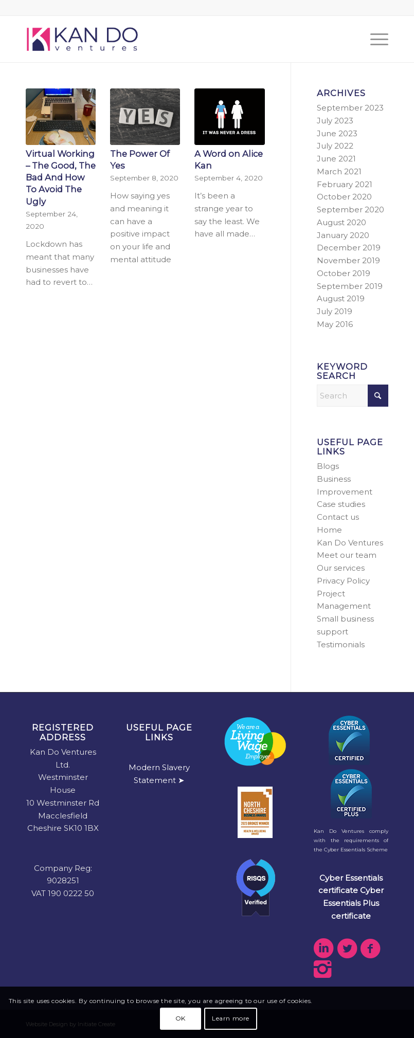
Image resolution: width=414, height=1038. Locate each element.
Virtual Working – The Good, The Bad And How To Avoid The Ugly (61, 177)
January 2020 (343, 235)
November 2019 (348, 260)
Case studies (341, 504)
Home (329, 530)
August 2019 (341, 298)
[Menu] (374, 39)
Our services (341, 568)
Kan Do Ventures (350, 543)
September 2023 (350, 108)
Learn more (230, 1018)
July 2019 (334, 311)
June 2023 (337, 133)
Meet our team (346, 555)
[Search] (352, 396)
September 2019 (350, 286)
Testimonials (341, 644)
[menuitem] (374, 39)
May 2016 (335, 324)
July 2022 (335, 146)
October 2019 (343, 273)
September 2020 (350, 209)
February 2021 (344, 184)
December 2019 (349, 247)
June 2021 (336, 158)
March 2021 (339, 171)
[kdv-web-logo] (82, 39)
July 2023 (335, 120)
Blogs (328, 466)
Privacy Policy (343, 581)
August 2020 (341, 222)
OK (180, 1018)
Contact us (338, 517)
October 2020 (344, 197)
